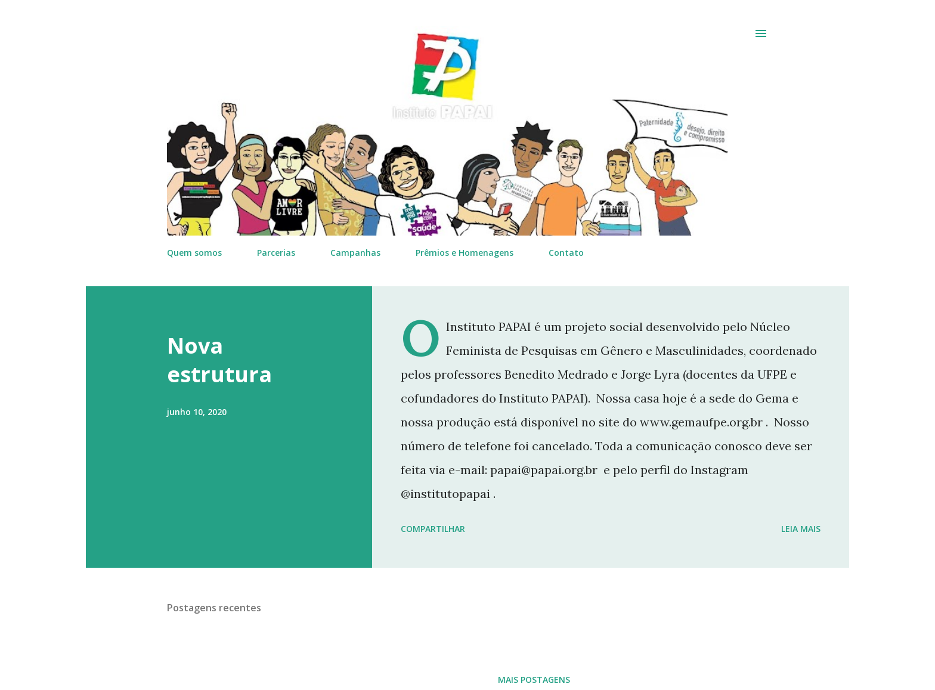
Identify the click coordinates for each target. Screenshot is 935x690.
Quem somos (194, 252)
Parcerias (276, 252)
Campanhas (355, 252)
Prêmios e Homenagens (464, 252)
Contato (566, 252)
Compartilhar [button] (433, 528)
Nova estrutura (219, 360)
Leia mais (801, 528)
